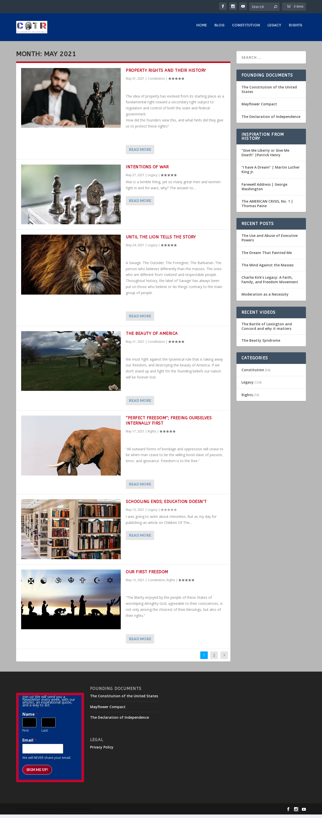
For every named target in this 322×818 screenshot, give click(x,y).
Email (29, 743)
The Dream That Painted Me (267, 256)
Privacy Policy (101, 750)
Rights (295, 29)
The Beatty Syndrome (261, 344)
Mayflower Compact (259, 107)
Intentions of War (147, 170)
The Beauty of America (152, 337)
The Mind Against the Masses (268, 268)
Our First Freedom (147, 575)
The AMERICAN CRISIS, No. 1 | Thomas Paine (267, 207)
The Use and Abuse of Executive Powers (270, 241)
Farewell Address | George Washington (264, 190)
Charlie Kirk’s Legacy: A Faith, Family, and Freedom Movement (270, 283)
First (25, 734)
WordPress (85, 812)
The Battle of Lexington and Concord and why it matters (267, 329)
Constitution (246, 29)
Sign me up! (37, 773)
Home (201, 29)
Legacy (274, 29)
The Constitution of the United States (269, 93)
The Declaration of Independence (271, 120)
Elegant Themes (46, 812)
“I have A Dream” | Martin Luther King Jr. (271, 173)
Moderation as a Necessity (265, 297)
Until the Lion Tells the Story (161, 240)
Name (30, 717)
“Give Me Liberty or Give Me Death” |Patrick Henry (265, 156)
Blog (219, 29)
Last (45, 734)
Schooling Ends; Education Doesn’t (166, 505)
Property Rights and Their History (166, 74)
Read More (140, 153)
